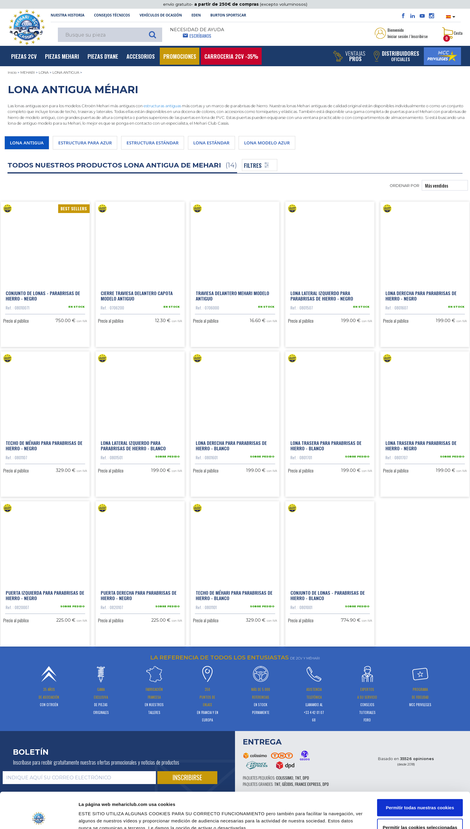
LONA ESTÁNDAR (211, 143)
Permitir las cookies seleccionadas (420, 793)
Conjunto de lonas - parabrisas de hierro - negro (43, 295)
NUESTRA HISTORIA (68, 15)
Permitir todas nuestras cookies (420, 773)
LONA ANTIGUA (65, 72)
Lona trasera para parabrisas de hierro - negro (421, 445)
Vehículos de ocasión (160, 15)
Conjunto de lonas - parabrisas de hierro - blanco (327, 595)
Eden (196, 15)
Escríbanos (200, 35)
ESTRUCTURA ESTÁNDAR (152, 143)
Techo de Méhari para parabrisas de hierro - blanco (234, 595)
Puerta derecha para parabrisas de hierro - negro (139, 595)
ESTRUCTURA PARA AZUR (85, 143)
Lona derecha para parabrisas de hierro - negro (421, 295)
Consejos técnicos (112, 15)
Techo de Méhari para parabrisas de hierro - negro (44, 445)
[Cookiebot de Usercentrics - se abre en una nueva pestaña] (39, 817)
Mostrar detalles (320, 813)
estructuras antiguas (162, 106)
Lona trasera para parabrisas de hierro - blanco (325, 445)
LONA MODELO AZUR (267, 143)
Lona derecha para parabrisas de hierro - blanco (231, 445)
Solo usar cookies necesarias (419, 813)
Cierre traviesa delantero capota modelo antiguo (137, 295)
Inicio (12, 72)
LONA (44, 72)
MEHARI (27, 72)
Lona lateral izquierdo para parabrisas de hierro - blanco (133, 445)
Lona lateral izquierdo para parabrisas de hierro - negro (321, 295)
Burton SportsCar (228, 15)
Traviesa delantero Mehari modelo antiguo (232, 295)
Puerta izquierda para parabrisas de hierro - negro (45, 595)
